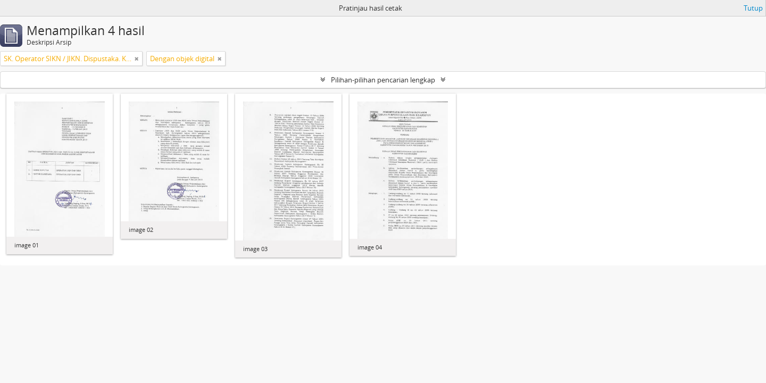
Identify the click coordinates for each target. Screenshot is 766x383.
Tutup (753, 8)
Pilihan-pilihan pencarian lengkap (383, 80)
